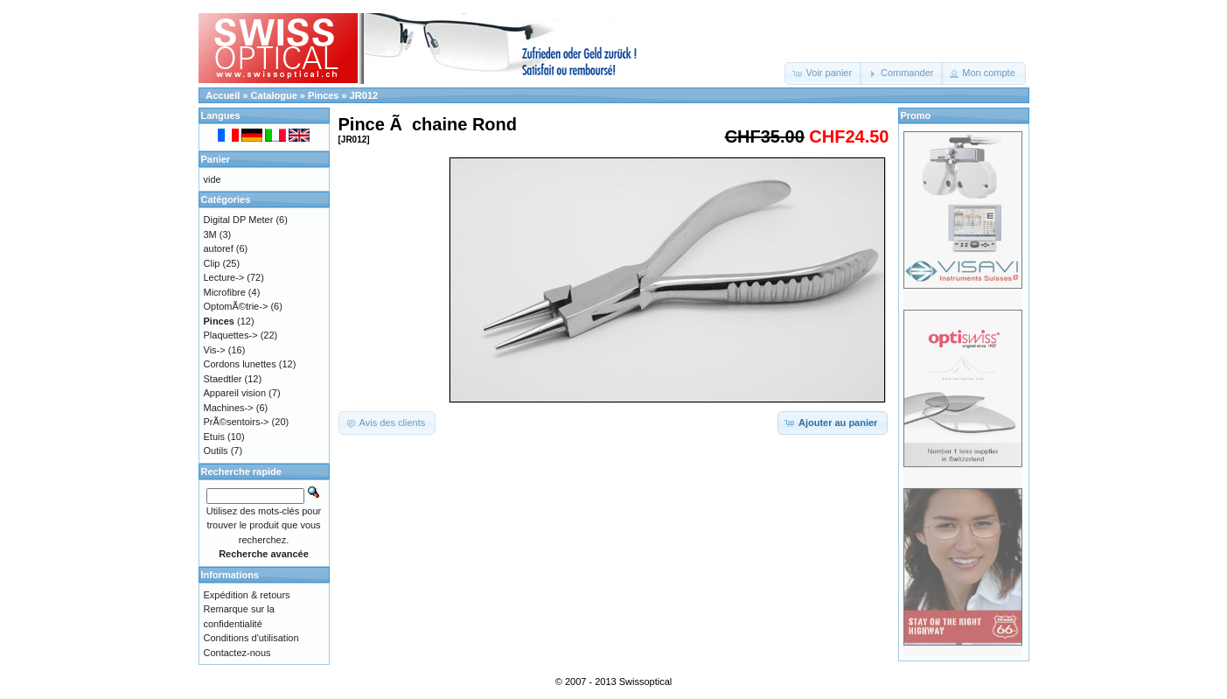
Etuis (214, 436)
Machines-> (229, 407)
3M (210, 234)
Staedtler (223, 379)
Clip (212, 263)
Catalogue (274, 95)
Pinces (323, 95)
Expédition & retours (247, 595)
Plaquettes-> (231, 335)
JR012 (364, 95)
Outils (216, 450)
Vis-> (215, 350)
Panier (216, 159)
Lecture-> (224, 277)
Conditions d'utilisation (251, 638)
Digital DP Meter (239, 219)
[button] (823, 73)
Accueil (223, 95)
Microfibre (225, 292)
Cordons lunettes (240, 364)
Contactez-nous (237, 652)
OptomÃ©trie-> (236, 306)
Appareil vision (235, 393)
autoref (219, 248)
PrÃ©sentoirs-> (236, 421)
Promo (916, 115)
